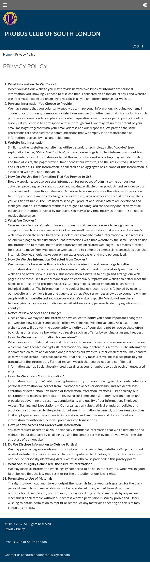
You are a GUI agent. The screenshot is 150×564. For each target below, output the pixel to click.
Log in (137, 46)
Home (7, 54)
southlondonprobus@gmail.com (47, 554)
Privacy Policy (15, 529)
